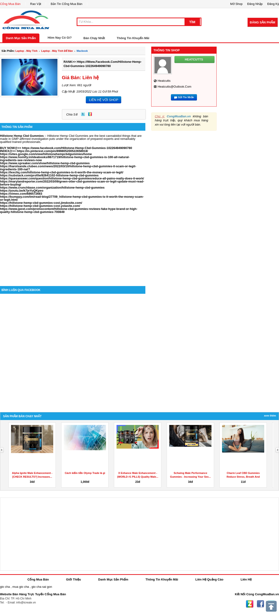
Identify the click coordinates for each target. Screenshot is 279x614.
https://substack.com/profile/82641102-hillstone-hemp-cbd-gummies (49, 175)
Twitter (83, 114)
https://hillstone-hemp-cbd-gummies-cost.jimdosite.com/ (41, 203)
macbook (82, 50)
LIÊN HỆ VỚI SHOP (103, 100)
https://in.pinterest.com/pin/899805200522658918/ (52, 151)
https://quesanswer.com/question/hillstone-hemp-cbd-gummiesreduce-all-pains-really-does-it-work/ (72, 178)
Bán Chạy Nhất (94, 38)
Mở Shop (236, 4)
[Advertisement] (72, 246)
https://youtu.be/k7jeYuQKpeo (21, 190)
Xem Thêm (270, 415)
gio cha (5, 586)
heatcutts (164, 80)
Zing (90, 114)
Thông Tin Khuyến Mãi (133, 38)
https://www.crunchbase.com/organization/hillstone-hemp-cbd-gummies (52, 187)
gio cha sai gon (41, 586)
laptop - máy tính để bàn (57, 50)
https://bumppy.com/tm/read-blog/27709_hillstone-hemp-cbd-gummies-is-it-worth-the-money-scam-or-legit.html (72, 198)
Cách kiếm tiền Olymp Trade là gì (85, 473)
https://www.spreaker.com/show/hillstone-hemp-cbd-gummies (45, 163)
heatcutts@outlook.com (174, 86)
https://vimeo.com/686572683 (21, 193)
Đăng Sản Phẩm (262, 22)
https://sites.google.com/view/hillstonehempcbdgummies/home (46, 154)
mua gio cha (20, 586)
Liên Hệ (246, 579)
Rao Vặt (35, 4)
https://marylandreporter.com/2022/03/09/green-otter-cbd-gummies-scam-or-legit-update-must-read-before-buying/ (72, 183)
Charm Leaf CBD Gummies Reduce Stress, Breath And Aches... (243, 477)
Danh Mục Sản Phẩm (21, 38)
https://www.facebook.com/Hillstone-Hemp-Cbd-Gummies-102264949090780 (77, 148)
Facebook (260, 604)
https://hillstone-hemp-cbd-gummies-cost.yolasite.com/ (40, 206)
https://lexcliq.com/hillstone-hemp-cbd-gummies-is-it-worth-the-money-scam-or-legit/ (61, 172)
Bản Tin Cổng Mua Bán (66, 4)
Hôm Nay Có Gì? (60, 37)
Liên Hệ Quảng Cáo (209, 579)
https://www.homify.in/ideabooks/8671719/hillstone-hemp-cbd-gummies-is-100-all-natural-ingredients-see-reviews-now (65, 158)
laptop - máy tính (26, 50)
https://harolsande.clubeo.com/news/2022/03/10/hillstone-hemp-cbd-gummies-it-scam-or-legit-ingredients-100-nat (68, 167)
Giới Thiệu (73, 579)
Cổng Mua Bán (10, 4)
